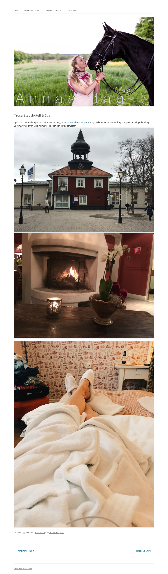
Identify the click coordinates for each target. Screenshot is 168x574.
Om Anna (72, 10)
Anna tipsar (40, 532)
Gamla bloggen (53, 10)
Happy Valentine (145, 550)
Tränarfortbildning (24, 550)
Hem (16, 10)
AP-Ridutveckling (32, 10)
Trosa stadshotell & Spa (75, 122)
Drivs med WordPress (23, 568)
